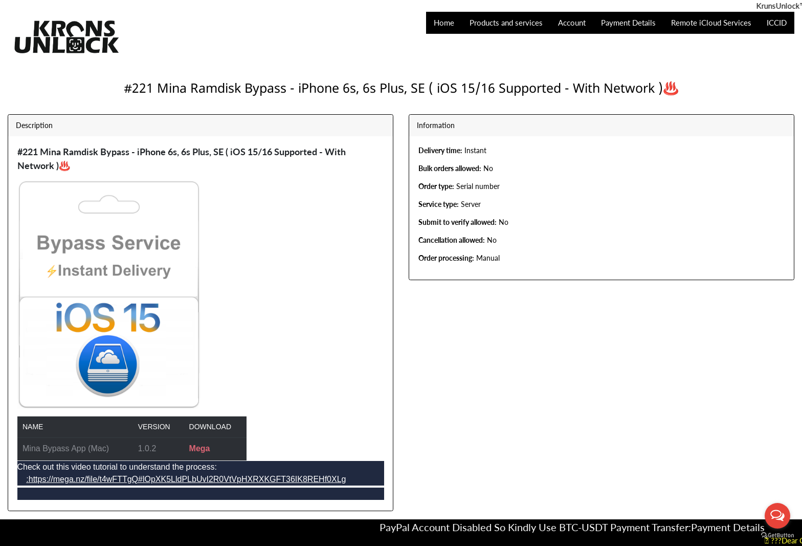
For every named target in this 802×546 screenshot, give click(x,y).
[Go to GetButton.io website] (777, 535)
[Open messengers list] (777, 516)
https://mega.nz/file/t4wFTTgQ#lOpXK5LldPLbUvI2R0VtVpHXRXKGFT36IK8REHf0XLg (187, 479)
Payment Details (735, 527)
